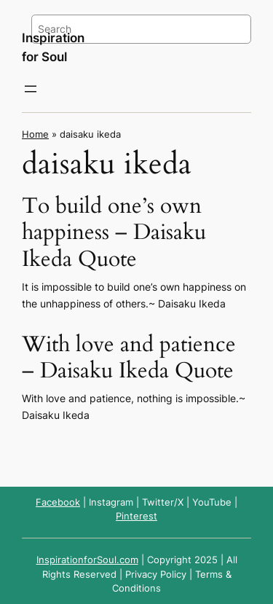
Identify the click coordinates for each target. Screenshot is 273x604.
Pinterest (136, 516)
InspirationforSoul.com (87, 559)
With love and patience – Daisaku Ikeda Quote (129, 358)
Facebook (58, 502)
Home (35, 134)
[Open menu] (30, 89)
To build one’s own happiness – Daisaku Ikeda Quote (114, 232)
